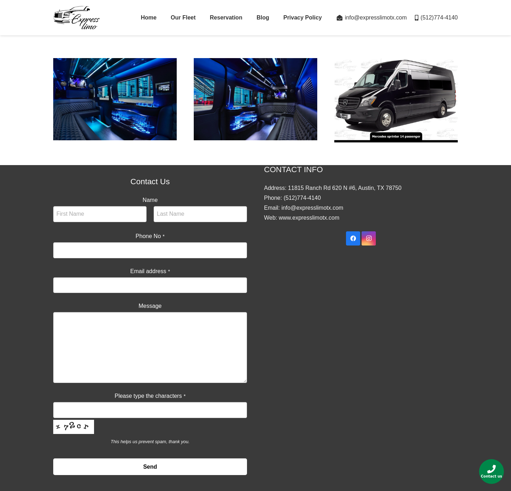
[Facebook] (353, 238)
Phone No (150, 236)
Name (150, 200)
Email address (150, 271)
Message (150, 306)
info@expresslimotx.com (312, 208)
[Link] (76, 17)
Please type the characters (150, 396)
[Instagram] (369, 238)
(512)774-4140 (302, 198)
